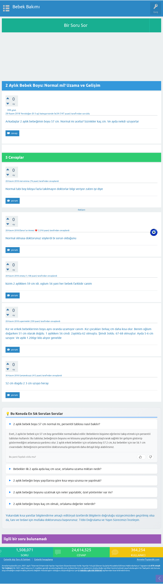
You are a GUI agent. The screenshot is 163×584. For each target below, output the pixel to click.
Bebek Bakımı (26, 6)
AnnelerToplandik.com (148, 559)
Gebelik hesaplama (43, 559)
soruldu (86, 113)
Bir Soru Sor (75, 25)
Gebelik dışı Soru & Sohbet (17, 559)
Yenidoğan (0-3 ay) (30, 113)
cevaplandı (54, 181)
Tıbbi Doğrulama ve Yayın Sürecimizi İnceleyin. (109, 519)
